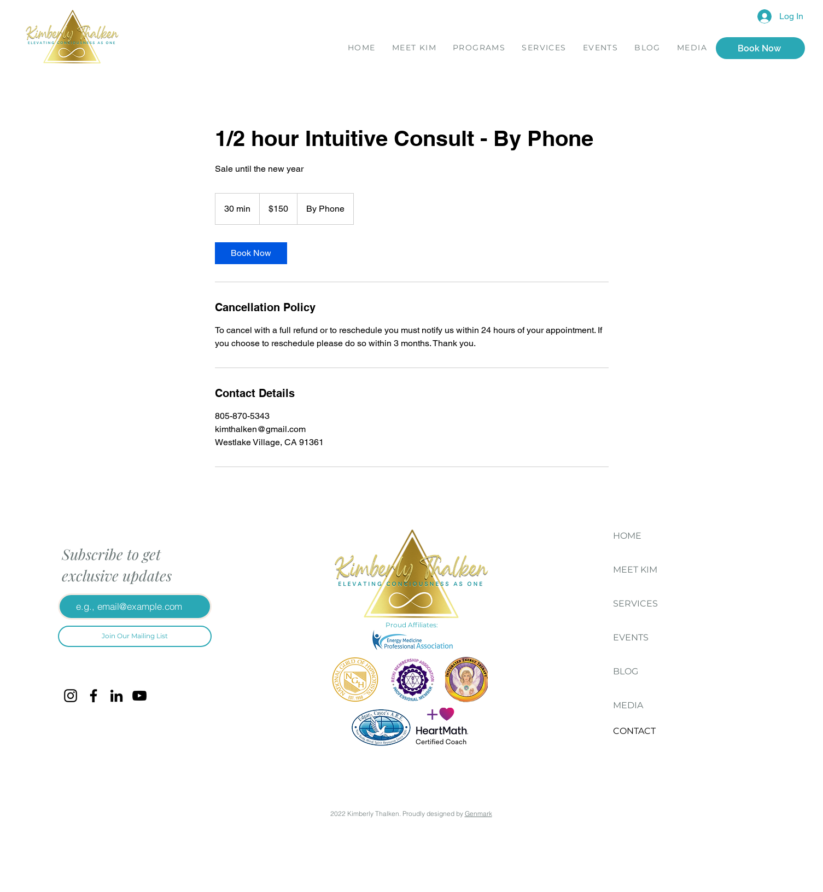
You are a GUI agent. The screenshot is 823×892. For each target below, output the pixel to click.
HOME (627, 535)
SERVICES (635, 603)
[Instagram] (70, 695)
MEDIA (628, 705)
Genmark (478, 813)
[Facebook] (93, 695)
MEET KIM (635, 569)
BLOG (625, 671)
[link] (251, 253)
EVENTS (631, 637)
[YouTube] (139, 695)
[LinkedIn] (116, 695)
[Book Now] (760, 48)
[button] (479, 49)
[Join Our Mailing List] (135, 636)
